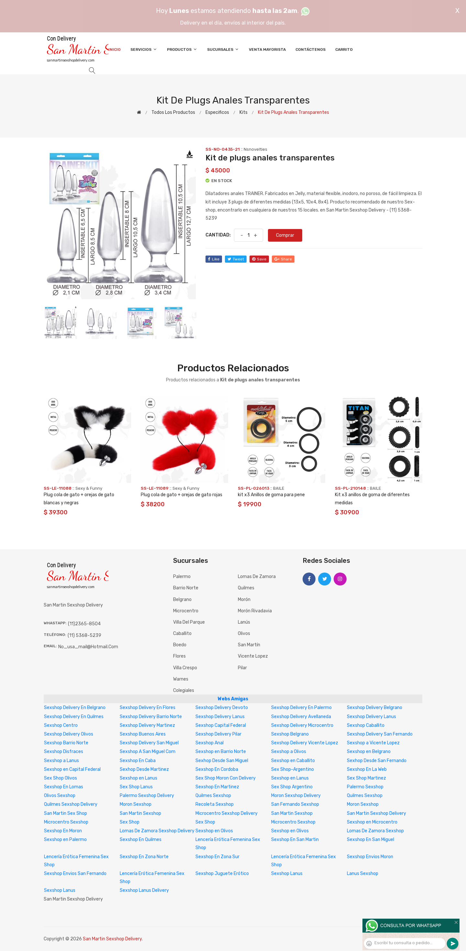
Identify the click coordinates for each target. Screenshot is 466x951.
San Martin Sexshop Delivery (376, 813)
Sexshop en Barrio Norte (220, 751)
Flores (179, 656)
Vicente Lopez (253, 656)
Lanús (244, 622)
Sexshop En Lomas (63, 787)
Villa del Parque (189, 622)
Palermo (182, 576)
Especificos (217, 112)
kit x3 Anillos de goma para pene (271, 494)
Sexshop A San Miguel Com (147, 751)
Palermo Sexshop (365, 787)
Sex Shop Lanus (136, 787)
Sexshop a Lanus (61, 760)
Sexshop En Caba (138, 760)
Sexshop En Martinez (217, 787)
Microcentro (185, 611)
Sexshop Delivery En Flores (147, 707)
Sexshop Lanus (287, 873)
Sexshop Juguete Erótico (222, 873)
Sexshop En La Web (367, 769)
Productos (182, 49)
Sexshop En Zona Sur (217, 856)
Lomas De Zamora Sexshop (375, 831)
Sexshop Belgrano (290, 734)
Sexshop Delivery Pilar (218, 734)
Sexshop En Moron (63, 831)
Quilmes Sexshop (213, 795)
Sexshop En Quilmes (140, 839)
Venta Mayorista (267, 49)
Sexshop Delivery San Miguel (149, 743)
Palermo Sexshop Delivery (147, 795)
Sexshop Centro (61, 725)
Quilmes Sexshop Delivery (70, 804)
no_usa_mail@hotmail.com (88, 647)
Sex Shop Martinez (366, 778)
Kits (243, 112)
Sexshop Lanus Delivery (144, 890)
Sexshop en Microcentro (372, 822)
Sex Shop (129, 822)
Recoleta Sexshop (214, 804)
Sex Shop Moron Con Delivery (225, 778)
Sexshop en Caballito (293, 760)
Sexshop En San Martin (295, 839)
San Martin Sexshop (140, 813)
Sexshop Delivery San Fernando (380, 734)
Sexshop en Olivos (214, 831)
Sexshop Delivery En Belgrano (74, 707)
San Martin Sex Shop (65, 813)
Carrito (344, 49)
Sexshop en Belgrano (369, 751)
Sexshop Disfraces (63, 751)
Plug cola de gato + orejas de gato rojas (181, 494)
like (213, 259)
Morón (244, 599)
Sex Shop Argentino (292, 787)
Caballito (182, 633)
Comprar (285, 235)
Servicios (143, 49)
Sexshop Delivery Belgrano (374, 707)
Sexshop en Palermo (65, 839)
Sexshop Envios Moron (370, 856)
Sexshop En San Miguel (370, 839)
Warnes (180, 679)
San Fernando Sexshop (295, 804)
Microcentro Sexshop (66, 822)
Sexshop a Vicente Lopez (373, 743)
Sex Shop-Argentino (292, 769)
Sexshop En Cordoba (216, 769)
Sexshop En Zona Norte (144, 856)
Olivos (244, 633)
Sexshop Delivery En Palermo (301, 707)
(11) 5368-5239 (84, 635)
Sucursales (223, 49)
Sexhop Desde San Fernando (376, 760)
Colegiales (183, 690)
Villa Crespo (185, 668)
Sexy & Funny (88, 488)
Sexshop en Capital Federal (72, 769)
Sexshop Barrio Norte (66, 743)
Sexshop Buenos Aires (143, 734)
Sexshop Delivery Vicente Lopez (304, 743)
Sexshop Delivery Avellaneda (301, 716)
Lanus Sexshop (362, 873)
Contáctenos (310, 49)
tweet (235, 259)
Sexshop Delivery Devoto (221, 707)
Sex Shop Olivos (60, 778)
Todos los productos (173, 112)
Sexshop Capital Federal (220, 725)
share (283, 259)
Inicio (114, 49)
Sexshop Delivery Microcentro (302, 725)
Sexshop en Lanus (138, 778)
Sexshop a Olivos (288, 751)
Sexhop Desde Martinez (144, 769)
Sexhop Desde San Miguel (221, 760)
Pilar (242, 668)
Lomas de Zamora (257, 576)
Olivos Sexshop (59, 795)
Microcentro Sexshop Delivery (226, 813)
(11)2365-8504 (84, 624)
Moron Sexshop (135, 804)
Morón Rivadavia (255, 611)
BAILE (278, 488)
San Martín (249, 645)
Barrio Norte (185, 588)
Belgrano (182, 599)
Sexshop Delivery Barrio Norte (151, 716)
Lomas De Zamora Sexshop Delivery (157, 831)
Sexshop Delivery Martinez (147, 725)
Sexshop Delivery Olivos (68, 734)
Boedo (179, 645)
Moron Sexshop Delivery (296, 795)
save (259, 259)
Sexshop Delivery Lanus (220, 716)
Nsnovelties (255, 149)
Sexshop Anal (209, 743)
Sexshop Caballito (365, 725)
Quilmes (246, 588)
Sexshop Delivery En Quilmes (74, 716)
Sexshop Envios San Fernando (75, 873)
